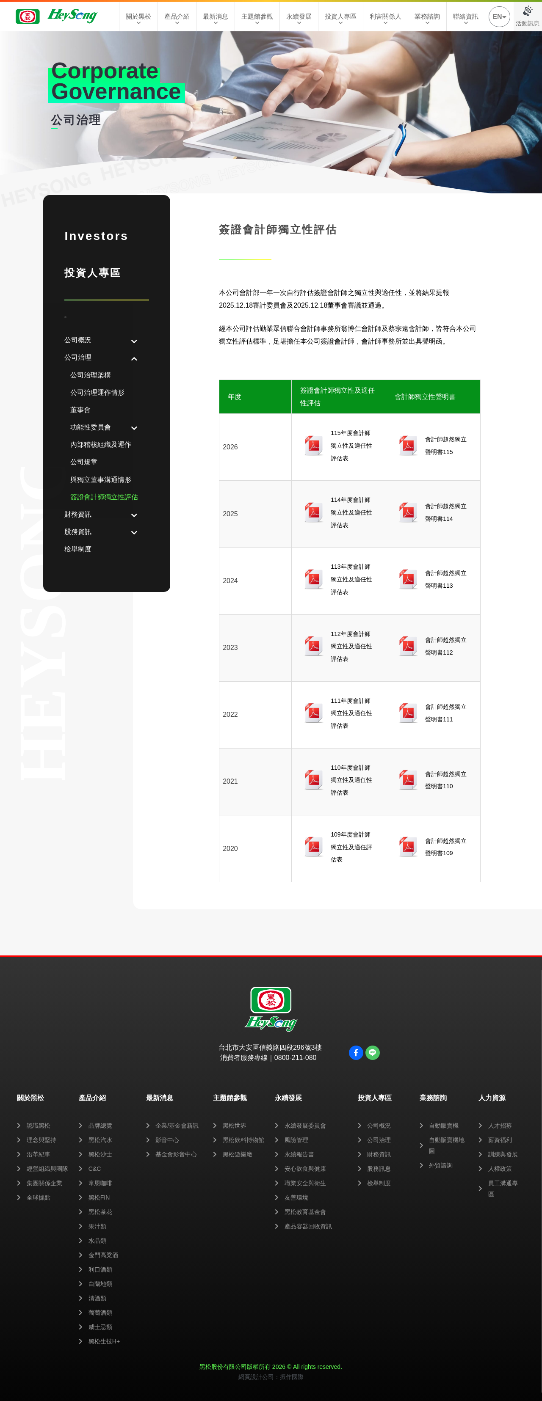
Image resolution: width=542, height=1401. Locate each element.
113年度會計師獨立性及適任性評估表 (351, 579)
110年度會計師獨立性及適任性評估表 (351, 780)
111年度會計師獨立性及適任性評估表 (351, 713)
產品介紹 (177, 19)
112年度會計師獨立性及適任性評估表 (351, 646)
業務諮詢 (427, 19)
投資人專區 (341, 19)
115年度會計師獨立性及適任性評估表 (351, 445)
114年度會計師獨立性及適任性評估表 (351, 512)
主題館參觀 (257, 19)
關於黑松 (138, 19)
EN (499, 16)
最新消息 (215, 19)
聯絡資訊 (465, 19)
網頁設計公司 (256, 1376)
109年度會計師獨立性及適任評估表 (351, 847)
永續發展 (299, 19)
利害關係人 (385, 19)
